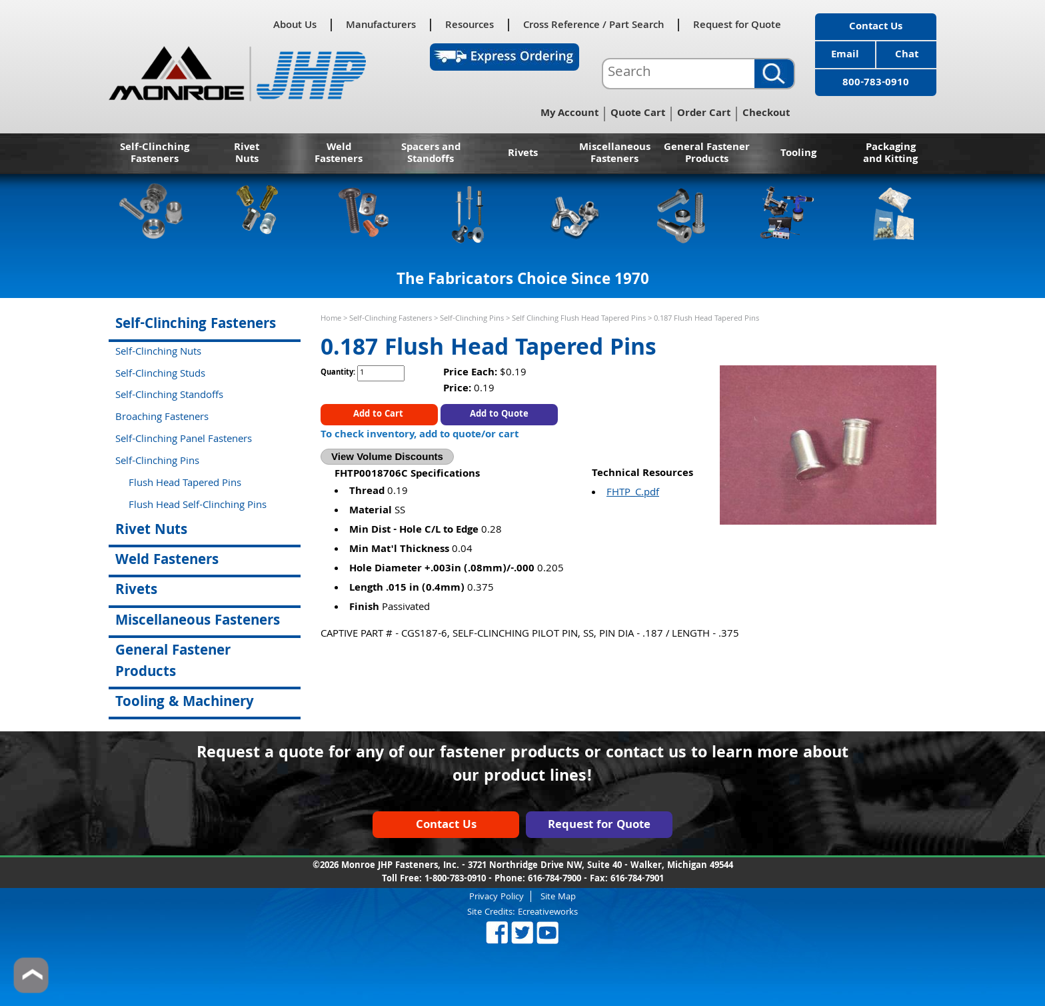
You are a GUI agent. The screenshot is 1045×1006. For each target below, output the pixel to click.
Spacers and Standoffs (431, 154)
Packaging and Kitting (890, 154)
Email (845, 55)
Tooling (798, 154)
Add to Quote (499, 414)
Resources (469, 25)
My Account (569, 114)
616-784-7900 (554, 879)
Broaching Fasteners (162, 418)
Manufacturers (381, 25)
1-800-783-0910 (455, 879)
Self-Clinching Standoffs (169, 396)
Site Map (558, 896)
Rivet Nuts (246, 154)
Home (331, 319)
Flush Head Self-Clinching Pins (198, 506)
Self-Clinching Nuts (158, 352)
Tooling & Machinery (184, 703)
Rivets (523, 154)
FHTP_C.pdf (632, 493)
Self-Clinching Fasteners (154, 154)
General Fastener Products (707, 154)
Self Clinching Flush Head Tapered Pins (579, 319)
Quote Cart (637, 114)
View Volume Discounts (387, 456)
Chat (906, 55)
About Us (295, 25)
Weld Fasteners (339, 154)
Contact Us (875, 27)
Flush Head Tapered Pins (185, 484)
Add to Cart (379, 414)
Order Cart (703, 114)
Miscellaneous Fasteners (614, 154)
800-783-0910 (875, 83)
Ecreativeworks (548, 912)
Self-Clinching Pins (472, 319)
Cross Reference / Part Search (593, 25)
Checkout (766, 114)
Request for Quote (737, 25)
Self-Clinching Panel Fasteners (183, 440)
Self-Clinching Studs (160, 374)
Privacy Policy (496, 896)
